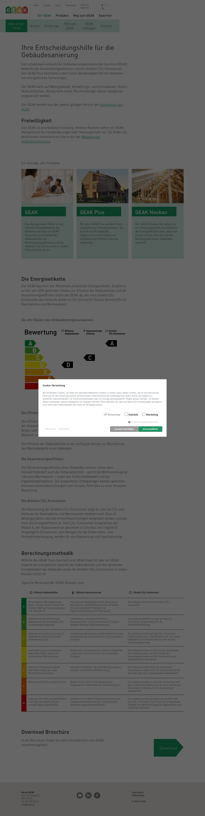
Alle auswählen (150, 428)
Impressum (64, 428)
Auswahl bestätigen (123, 428)
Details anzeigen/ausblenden (144, 422)
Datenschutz (50, 428)
